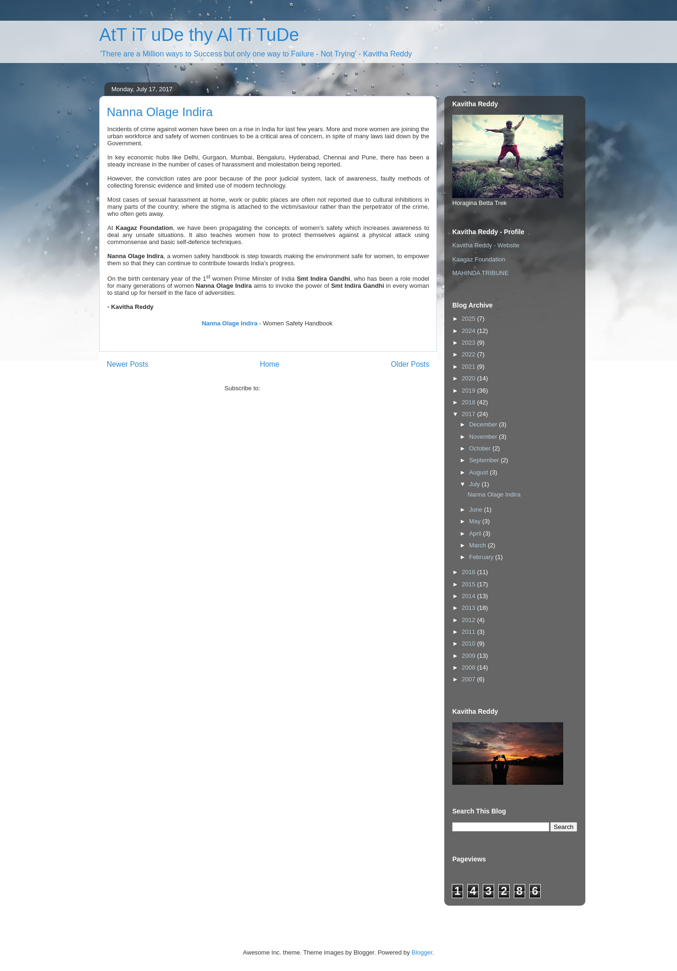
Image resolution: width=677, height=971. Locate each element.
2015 (469, 584)
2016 (469, 572)
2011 (469, 631)
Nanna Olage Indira (160, 112)
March (478, 545)
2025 (469, 318)
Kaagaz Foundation (478, 259)
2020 (469, 378)
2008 (469, 667)
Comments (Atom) (286, 388)
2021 (469, 366)
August (479, 472)
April (476, 533)
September (485, 460)
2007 (469, 679)
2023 (469, 342)
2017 (469, 414)
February (482, 556)
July (475, 484)
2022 (469, 354)
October (481, 448)
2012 (469, 620)
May (475, 521)
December (484, 424)
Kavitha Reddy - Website (486, 245)
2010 (469, 643)
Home (270, 364)
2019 (469, 390)
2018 (469, 402)
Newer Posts (127, 364)
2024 (469, 330)
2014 (469, 596)
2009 (469, 655)
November (484, 436)
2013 (469, 607)
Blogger (421, 952)
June (476, 509)
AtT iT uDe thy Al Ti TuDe (199, 35)
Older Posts (410, 364)
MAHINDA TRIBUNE (480, 272)
